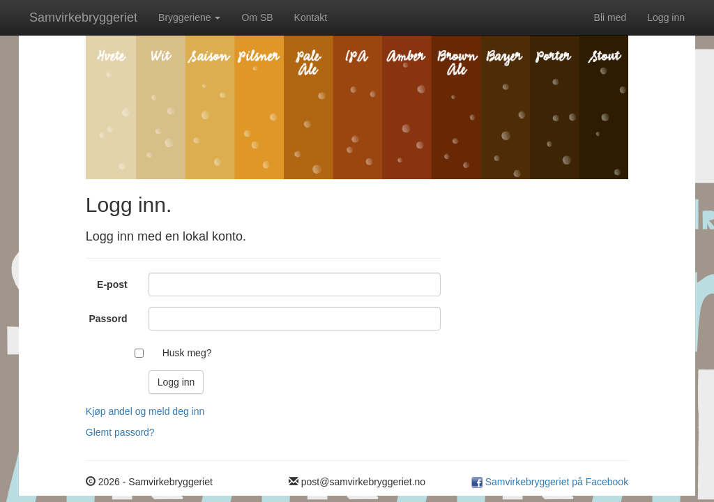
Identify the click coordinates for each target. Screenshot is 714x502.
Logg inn (666, 17)
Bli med (610, 17)
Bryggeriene (189, 17)
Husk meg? (187, 352)
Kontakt (310, 17)
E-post (112, 284)
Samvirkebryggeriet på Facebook (555, 481)
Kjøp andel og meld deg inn (145, 411)
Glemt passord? (120, 432)
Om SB (257, 17)
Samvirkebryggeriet (83, 17)
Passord (108, 318)
